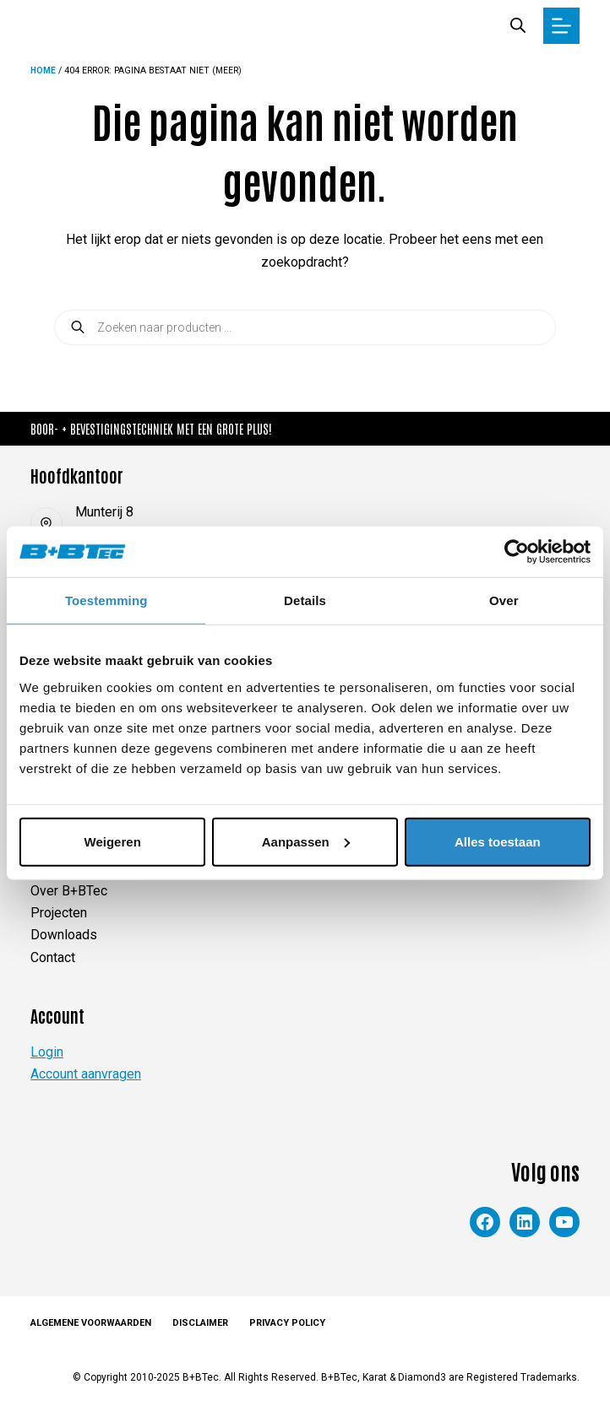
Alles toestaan (498, 841)
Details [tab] (305, 600)
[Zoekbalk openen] (517, 25)
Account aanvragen (85, 1074)
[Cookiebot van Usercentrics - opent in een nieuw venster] (517, 552)
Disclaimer (200, 1322)
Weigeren (112, 841)
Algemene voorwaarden (90, 1322)
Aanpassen (306, 841)
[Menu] (561, 26)
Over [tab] (504, 600)
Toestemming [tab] (106, 600)
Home (43, 70)
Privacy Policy (287, 1322)
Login (46, 1052)
